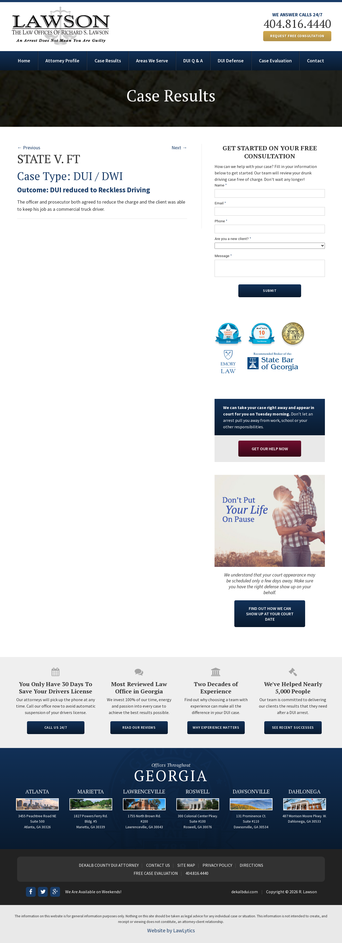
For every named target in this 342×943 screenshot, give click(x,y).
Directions (251, 865)
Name (221, 185)
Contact (315, 61)
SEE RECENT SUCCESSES (293, 727)
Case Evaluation (275, 61)
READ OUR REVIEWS (139, 727)
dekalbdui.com (244, 891)
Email (220, 203)
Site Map (186, 865)
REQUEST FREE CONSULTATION (297, 36)
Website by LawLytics (171, 930)
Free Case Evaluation (156, 873)
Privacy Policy (217, 865)
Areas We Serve (152, 61)
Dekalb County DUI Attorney (109, 865)
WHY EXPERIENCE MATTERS (216, 727)
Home (24, 61)
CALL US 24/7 (55, 727)
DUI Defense (231, 61)
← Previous (28, 147)
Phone (221, 221)
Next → (179, 147)
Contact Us (158, 865)
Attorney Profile (62, 61)
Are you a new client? (233, 238)
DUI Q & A (193, 61)
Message (223, 256)
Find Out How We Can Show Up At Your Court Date (270, 614)
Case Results (108, 61)
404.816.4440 (297, 23)
